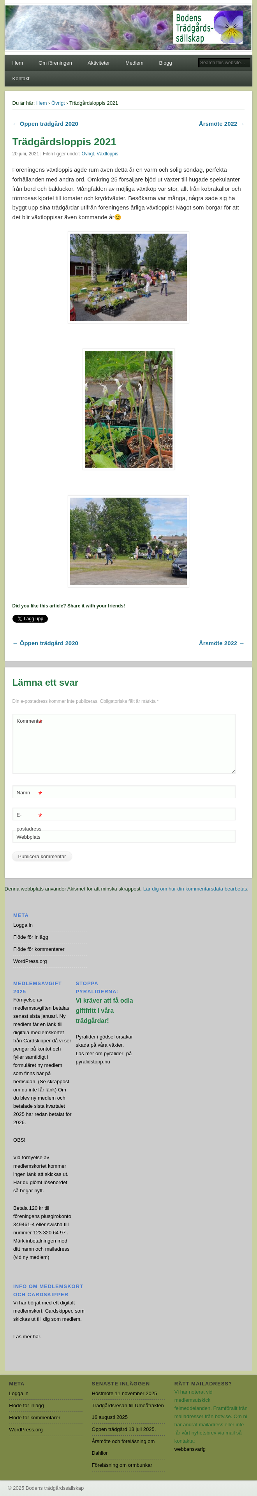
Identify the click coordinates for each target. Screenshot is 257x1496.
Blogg (165, 63)
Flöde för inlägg (30, 937)
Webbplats (28, 837)
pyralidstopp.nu (93, 1062)
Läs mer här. (27, 1336)
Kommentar (30, 721)
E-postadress (29, 820)
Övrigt (58, 103)
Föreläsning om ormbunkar (122, 1465)
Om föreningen (55, 63)
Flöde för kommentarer (39, 949)
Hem (17, 63)
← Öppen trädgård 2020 (45, 123)
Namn (29, 793)
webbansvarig (190, 1449)
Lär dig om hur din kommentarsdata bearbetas (195, 889)
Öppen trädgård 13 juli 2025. (124, 1429)
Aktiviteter (99, 63)
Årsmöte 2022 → (222, 123)
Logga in (23, 925)
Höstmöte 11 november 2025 (124, 1393)
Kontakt (21, 78)
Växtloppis (107, 154)
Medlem (134, 63)
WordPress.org (30, 961)
